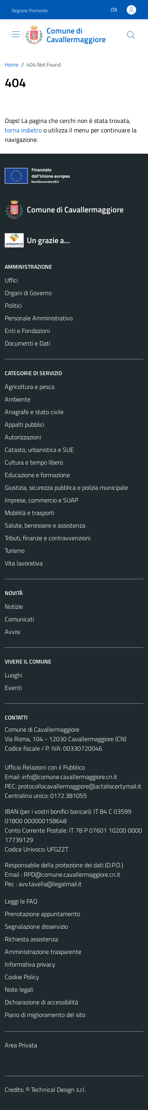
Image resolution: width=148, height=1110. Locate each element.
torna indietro (23, 130)
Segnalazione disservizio (36, 926)
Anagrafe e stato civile (34, 411)
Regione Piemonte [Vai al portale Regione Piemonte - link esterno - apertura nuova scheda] (30, 10)
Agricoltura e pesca (29, 386)
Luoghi (13, 675)
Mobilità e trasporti (29, 512)
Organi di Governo (28, 292)
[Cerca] (131, 35)
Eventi (13, 687)
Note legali (19, 989)
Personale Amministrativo (39, 318)
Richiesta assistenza (31, 939)
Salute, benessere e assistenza (45, 525)
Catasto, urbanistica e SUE (39, 449)
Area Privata (21, 1045)
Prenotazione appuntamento (42, 913)
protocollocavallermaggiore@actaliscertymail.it (79, 786)
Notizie (14, 606)
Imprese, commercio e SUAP (41, 500)
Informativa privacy (30, 964)
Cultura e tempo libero (34, 462)
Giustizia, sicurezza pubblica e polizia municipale (66, 487)
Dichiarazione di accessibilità (41, 1002)
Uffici (11, 280)
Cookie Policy (22, 977)
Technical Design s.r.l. (58, 1089)
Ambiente (17, 399)
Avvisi (12, 631)
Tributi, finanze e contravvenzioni (47, 538)
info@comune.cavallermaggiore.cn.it (69, 776)
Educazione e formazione (37, 475)
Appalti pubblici (24, 424)
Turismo (14, 550)
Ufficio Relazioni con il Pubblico (45, 767)
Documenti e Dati (27, 343)
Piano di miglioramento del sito (45, 1014)
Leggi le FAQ (21, 901)
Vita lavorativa (24, 563)
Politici (13, 305)
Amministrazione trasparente (43, 951)
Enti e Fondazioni (27, 330)
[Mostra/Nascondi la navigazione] (16, 34)
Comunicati (19, 619)
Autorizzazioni (23, 437)
